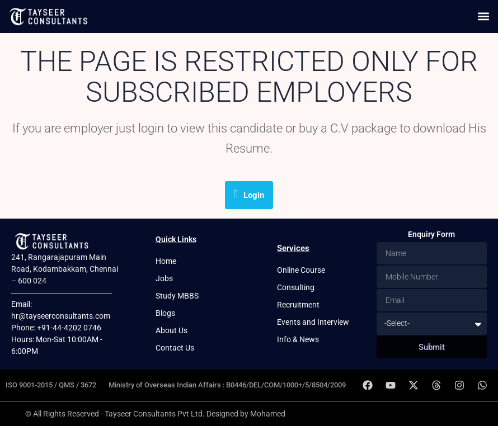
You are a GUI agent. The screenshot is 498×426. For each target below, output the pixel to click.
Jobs (164, 278)
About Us (171, 330)
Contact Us (175, 347)
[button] (483, 16)
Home (166, 261)
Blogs (165, 313)
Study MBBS (177, 295)
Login (249, 194)
